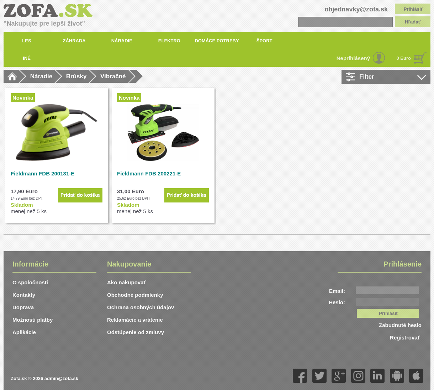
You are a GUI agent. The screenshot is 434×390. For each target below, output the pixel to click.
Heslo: (337, 302)
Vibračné (113, 76)
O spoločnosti (30, 282)
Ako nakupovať (126, 282)
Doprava (23, 307)
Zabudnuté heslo (400, 325)
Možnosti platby (32, 320)
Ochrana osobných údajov (140, 307)
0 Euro (404, 58)
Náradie (41, 76)
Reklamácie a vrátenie (135, 320)
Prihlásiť (413, 9)
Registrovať (406, 337)
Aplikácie (24, 332)
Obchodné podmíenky (135, 295)
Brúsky (76, 76)
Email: (337, 291)
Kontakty (23, 295)
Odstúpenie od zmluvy (135, 332)
